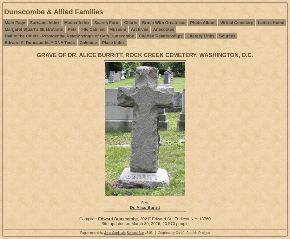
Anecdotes (163, 29)
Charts (130, 22)
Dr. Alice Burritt (145, 207)
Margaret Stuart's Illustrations (34, 29)
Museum (117, 29)
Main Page (15, 22)
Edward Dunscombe (118, 218)
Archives (139, 29)
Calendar (88, 42)
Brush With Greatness (163, 22)
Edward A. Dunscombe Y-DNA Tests (40, 42)
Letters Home (271, 22)
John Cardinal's (115, 233)
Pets (72, 29)
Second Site (135, 233)
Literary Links (200, 36)
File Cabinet (93, 29)
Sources (227, 36)
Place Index (113, 42)
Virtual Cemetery (236, 22)
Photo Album (202, 22)
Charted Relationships (160, 36)
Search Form (106, 22)
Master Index (76, 22)
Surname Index (44, 22)
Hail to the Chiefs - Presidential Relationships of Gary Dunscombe (69, 36)
